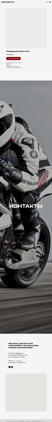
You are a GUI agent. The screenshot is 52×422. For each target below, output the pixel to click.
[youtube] (12, 367)
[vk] (9, 367)
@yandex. (19, 353)
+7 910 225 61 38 (18, 361)
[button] (47, 2)
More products (6, 1)
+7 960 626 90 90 (21, 362)
